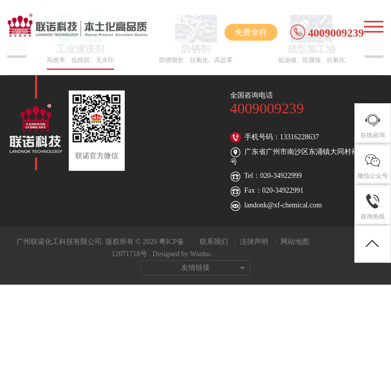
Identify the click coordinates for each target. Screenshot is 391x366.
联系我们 (214, 242)
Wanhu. (201, 254)
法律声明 (254, 242)
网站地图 (295, 242)
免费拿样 (251, 32)
